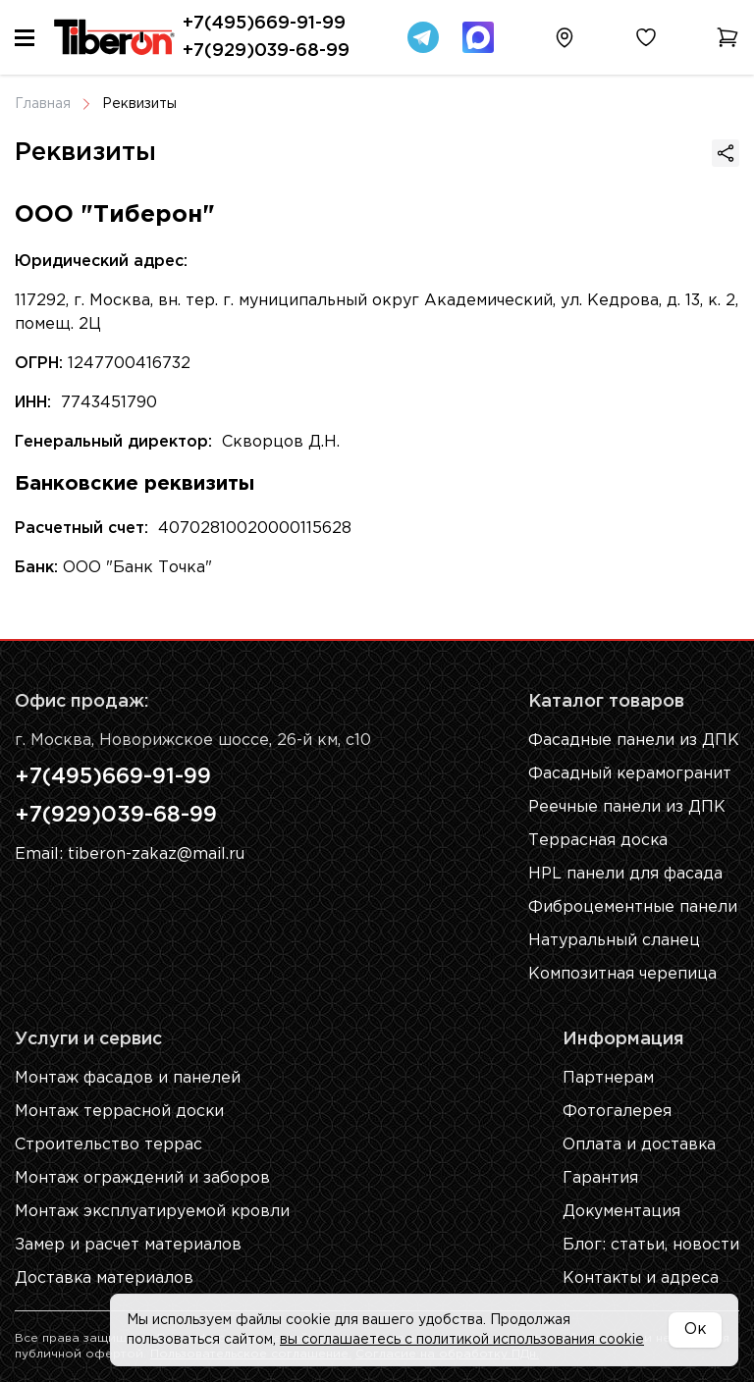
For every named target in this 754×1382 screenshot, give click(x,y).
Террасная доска (598, 840)
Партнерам (608, 1078)
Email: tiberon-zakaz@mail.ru (129, 856)
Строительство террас (108, 1145)
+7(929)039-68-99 (266, 51)
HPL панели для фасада (625, 874)
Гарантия (600, 1178)
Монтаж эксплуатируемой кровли (153, 1211)
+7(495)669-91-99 (264, 23)
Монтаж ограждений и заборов (142, 1178)
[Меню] (24, 37)
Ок (694, 1329)
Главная (43, 104)
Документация (622, 1211)
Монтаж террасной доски (120, 1111)
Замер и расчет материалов (128, 1245)
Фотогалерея (617, 1111)
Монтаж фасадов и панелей (128, 1078)
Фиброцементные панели (632, 907)
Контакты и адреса (641, 1278)
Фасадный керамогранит (630, 774)
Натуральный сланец (614, 940)
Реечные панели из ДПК (627, 807)
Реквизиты (139, 104)
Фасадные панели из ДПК (633, 740)
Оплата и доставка (640, 1145)
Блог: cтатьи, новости (651, 1245)
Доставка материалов (104, 1278)
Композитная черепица (622, 974)
